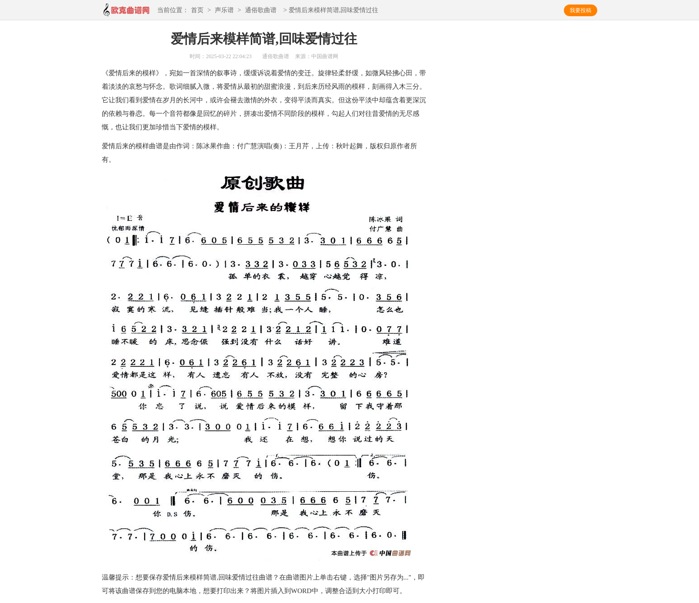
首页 (197, 10)
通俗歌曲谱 (261, 10)
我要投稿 (580, 10)
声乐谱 (224, 10)
